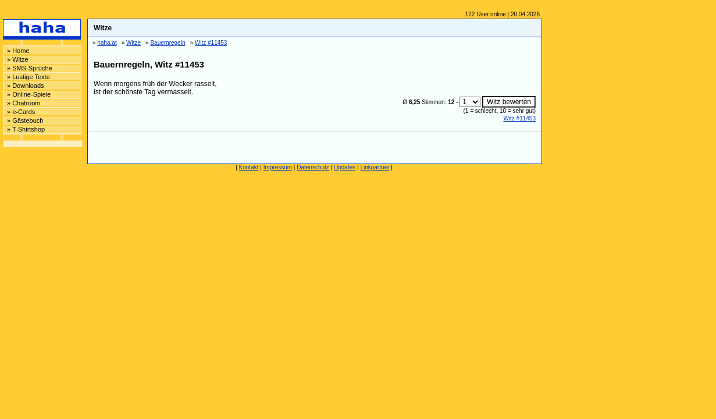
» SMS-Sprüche (29, 68)
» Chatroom (23, 103)
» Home (18, 50)
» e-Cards (21, 111)
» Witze (18, 59)
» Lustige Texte (28, 76)
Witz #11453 (519, 118)
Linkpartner (374, 167)
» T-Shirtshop (26, 129)
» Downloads (25, 85)
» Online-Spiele (29, 94)
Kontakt (249, 167)
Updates (344, 167)
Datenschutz (313, 167)
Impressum (277, 167)
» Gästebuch (25, 120)
